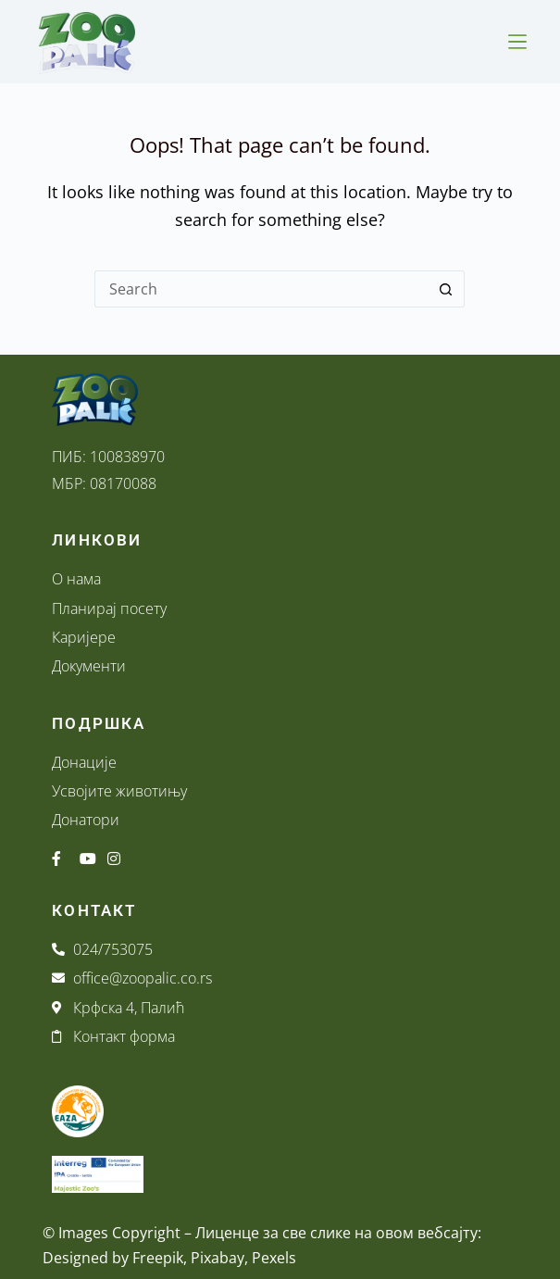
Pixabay (217, 1258)
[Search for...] (261, 288)
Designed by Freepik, (115, 1258)
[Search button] (446, 288)
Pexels (274, 1258)
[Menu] (517, 41)
